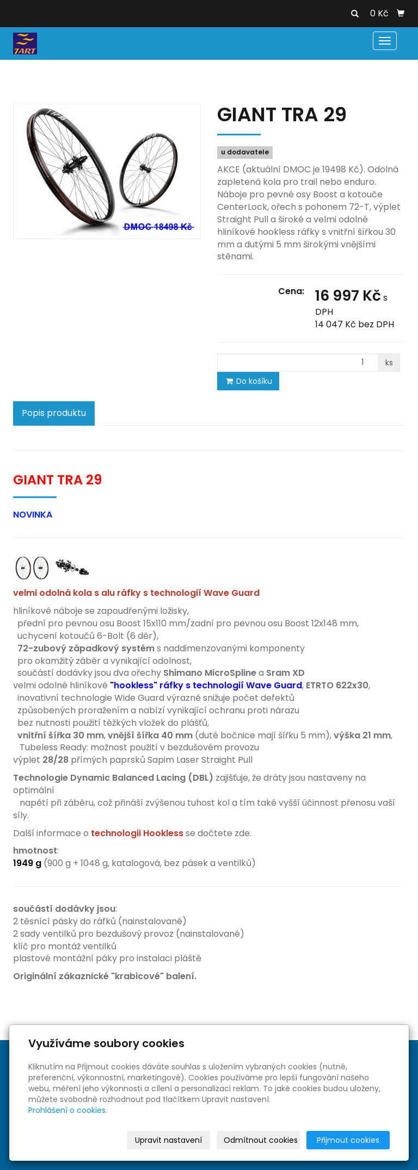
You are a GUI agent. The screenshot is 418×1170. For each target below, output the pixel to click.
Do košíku (248, 381)
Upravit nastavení (168, 1140)
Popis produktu (54, 413)
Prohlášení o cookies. (67, 1110)
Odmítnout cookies (261, 1140)
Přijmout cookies (348, 1140)
